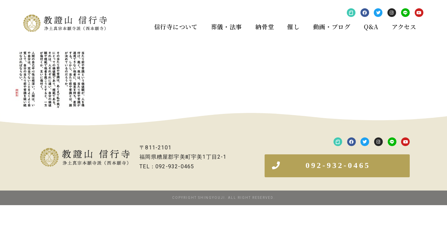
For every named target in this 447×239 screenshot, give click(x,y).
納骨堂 (264, 26)
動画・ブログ (331, 26)
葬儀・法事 (226, 26)
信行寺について (176, 26)
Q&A (371, 26)
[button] (337, 165)
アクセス (404, 26)
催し (293, 26)
